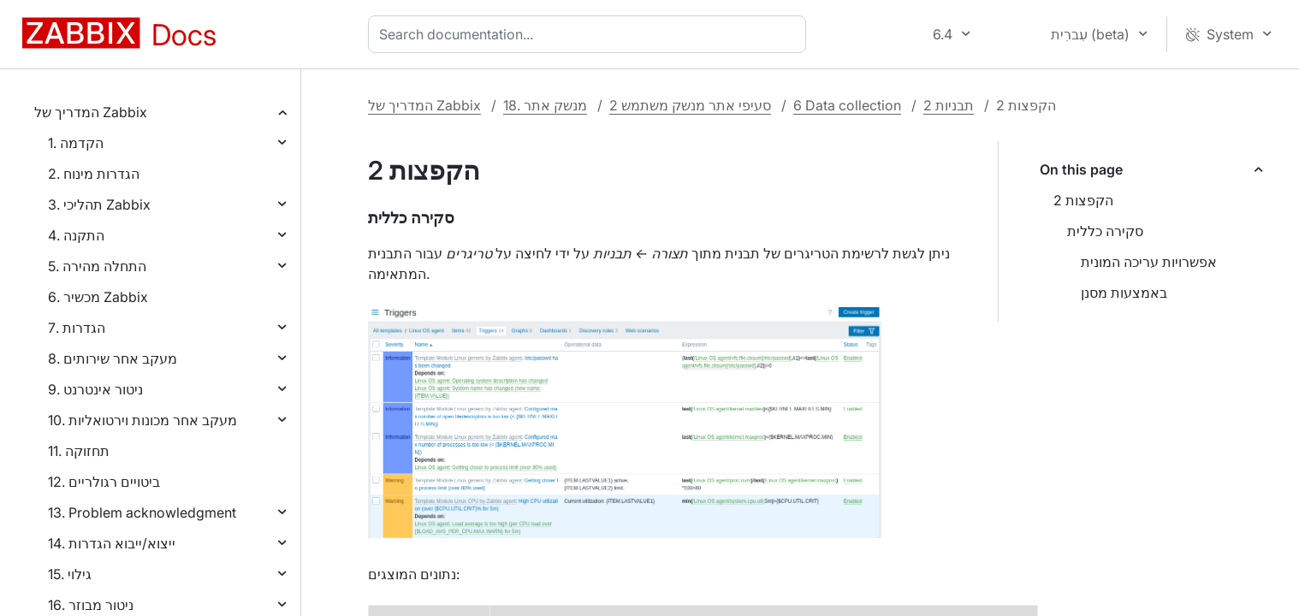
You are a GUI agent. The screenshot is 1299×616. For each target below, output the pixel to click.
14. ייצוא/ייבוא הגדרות (111, 543)
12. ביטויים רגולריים (104, 481)
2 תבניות (948, 105)
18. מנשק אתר (545, 105)
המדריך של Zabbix (90, 112)
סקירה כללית (1105, 231)
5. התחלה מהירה (97, 266)
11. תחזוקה (79, 450)
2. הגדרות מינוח (93, 173)
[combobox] (590, 34)
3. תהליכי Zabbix (99, 204)
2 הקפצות (1083, 200)
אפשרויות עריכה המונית (1149, 261)
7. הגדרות (76, 327)
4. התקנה (76, 235)
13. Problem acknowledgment (142, 512)
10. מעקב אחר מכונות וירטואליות (142, 420)
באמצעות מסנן (1124, 292)
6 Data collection (847, 105)
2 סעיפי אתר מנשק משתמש (690, 105)
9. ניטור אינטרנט (95, 389)
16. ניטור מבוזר (90, 604)
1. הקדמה (76, 142)
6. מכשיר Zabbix (98, 296)
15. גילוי (70, 574)
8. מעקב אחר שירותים (112, 358)
